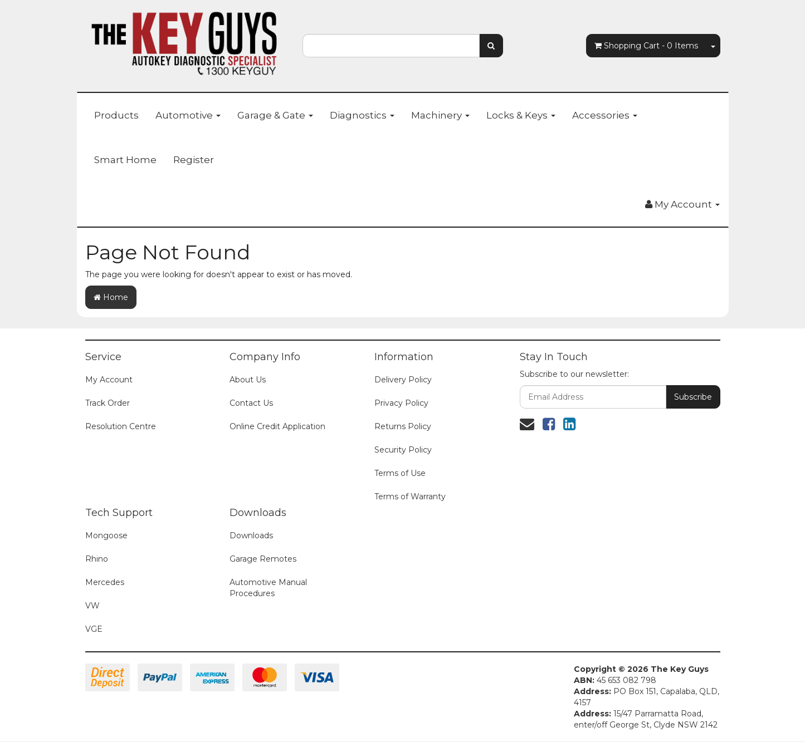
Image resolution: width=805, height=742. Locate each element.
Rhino (96, 559)
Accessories (604, 115)
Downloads (251, 535)
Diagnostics (362, 115)
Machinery (440, 115)
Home (111, 297)
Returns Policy (402, 426)
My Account (109, 380)
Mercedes (104, 582)
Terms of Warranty (410, 497)
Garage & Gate (275, 115)
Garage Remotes (263, 559)
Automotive (188, 115)
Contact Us (251, 403)
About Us (248, 380)
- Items (646, 46)
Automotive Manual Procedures (268, 587)
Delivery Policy (403, 380)
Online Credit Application (277, 426)
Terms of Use (400, 473)
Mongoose (106, 535)
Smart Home (125, 159)
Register (193, 159)
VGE (94, 629)
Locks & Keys (520, 115)
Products (116, 115)
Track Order (107, 403)
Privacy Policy (401, 403)
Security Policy (403, 450)
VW (92, 606)
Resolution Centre (120, 426)
